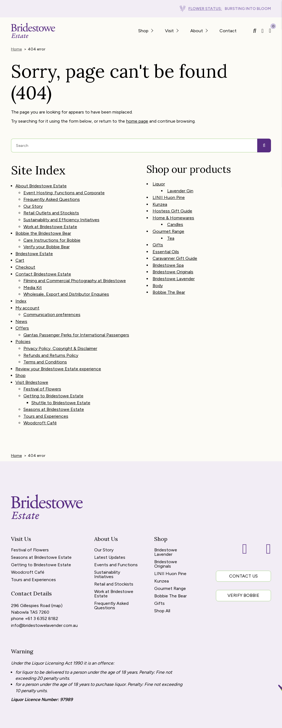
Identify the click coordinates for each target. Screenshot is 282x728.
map (57, 581)
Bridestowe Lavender (174, 268)
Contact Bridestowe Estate (43, 264)
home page (137, 120)
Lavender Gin (180, 188)
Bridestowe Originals (173, 262)
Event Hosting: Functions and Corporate (64, 190)
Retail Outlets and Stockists (51, 209)
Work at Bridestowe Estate (50, 221)
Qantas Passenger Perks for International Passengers (76, 320)
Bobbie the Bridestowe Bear (43, 227)
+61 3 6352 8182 (41, 594)
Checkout (25, 258)
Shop (20, 357)
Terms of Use (133, 721)
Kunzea (160, 201)
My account (27, 295)
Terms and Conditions (45, 344)
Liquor (159, 182)
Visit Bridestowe (31, 363)
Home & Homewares (173, 213)
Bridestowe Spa (168, 256)
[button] (151, 30)
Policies (23, 326)
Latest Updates (109, 534)
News (21, 308)
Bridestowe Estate (34, 246)
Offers (22, 314)
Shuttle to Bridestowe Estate (60, 382)
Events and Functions (116, 541)
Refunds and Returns (61, 721)
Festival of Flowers (42, 369)
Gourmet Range (168, 225)
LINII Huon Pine (169, 195)
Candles (175, 219)
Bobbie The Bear (169, 281)
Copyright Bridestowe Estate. (180, 721)
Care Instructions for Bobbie (51, 233)
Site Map (26, 721)
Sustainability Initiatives (107, 551)
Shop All (162, 587)
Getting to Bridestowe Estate (53, 375)
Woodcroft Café (40, 400)
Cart (19, 252)
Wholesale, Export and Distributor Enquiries (66, 283)
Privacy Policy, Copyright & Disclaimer (60, 332)
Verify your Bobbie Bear (46, 240)
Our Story (33, 203)
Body (158, 275)
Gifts (158, 238)
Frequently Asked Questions (51, 196)
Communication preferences (51, 301)
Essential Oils (166, 244)
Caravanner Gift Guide (175, 250)
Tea (170, 231)
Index (20, 289)
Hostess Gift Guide (172, 207)
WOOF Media (260, 721)
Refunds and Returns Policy (50, 338)
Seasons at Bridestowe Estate (53, 388)
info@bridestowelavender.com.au (44, 600)
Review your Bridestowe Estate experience (58, 351)
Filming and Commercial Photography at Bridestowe (74, 271)
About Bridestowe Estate (41, 184)
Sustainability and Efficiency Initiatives (61, 215)
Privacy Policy (101, 721)
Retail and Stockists (113, 561)
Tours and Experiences (45, 394)
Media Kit (32, 277)
